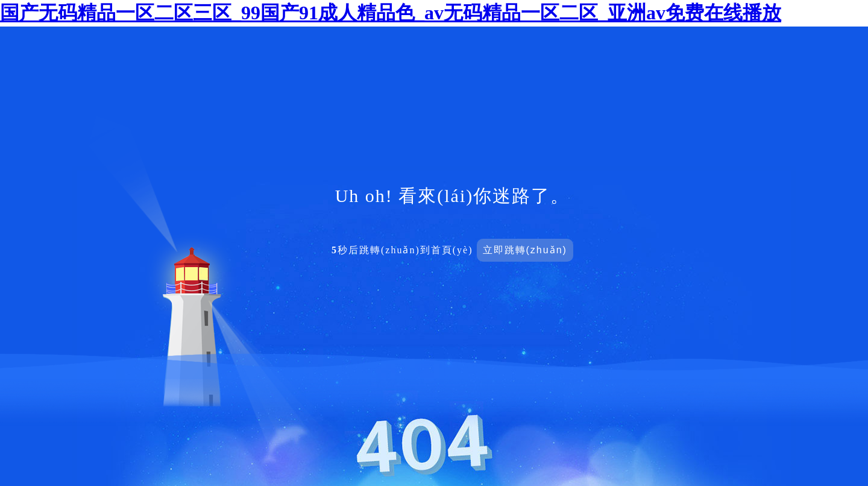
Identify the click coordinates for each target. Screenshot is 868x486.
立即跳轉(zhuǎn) (525, 250)
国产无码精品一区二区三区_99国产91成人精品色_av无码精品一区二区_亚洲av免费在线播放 (390, 13)
